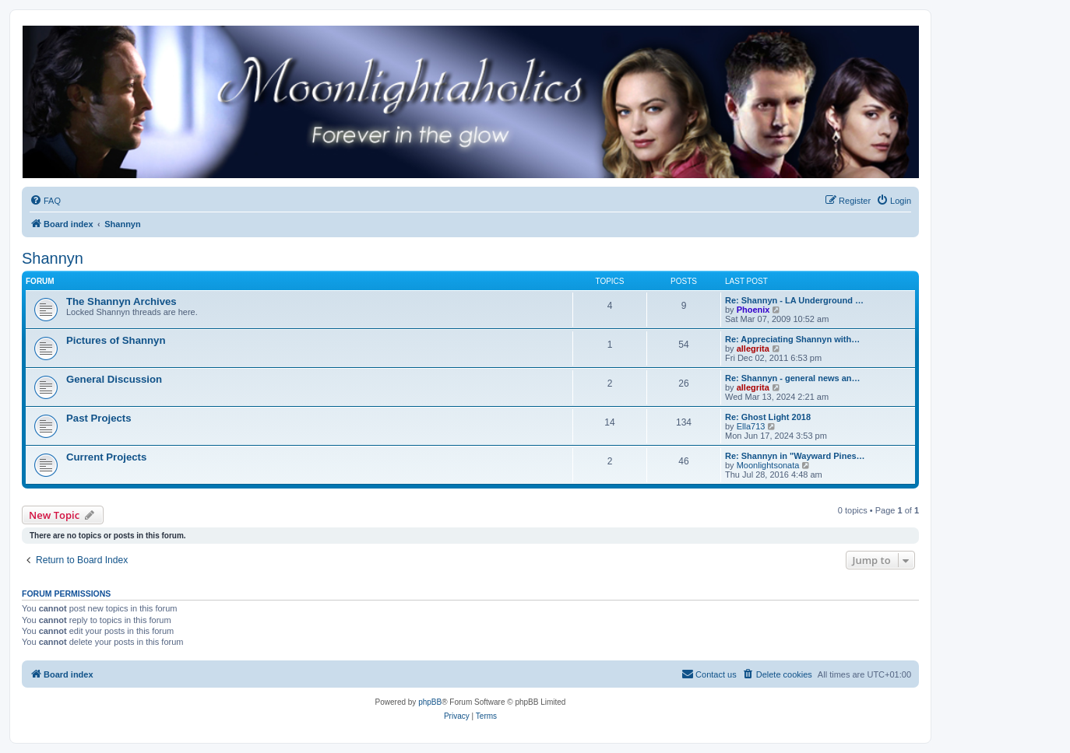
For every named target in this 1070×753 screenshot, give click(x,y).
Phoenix (753, 309)
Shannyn (52, 258)
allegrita (753, 348)
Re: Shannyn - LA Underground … (794, 300)
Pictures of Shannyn (116, 340)
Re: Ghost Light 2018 (768, 417)
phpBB (430, 702)
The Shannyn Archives (121, 301)
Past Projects (99, 418)
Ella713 (751, 426)
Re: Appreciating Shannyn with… (792, 339)
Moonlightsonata (768, 465)
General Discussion (114, 379)
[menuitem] (45, 200)
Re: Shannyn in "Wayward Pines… (795, 456)
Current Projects (106, 457)
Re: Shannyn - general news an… (793, 378)
